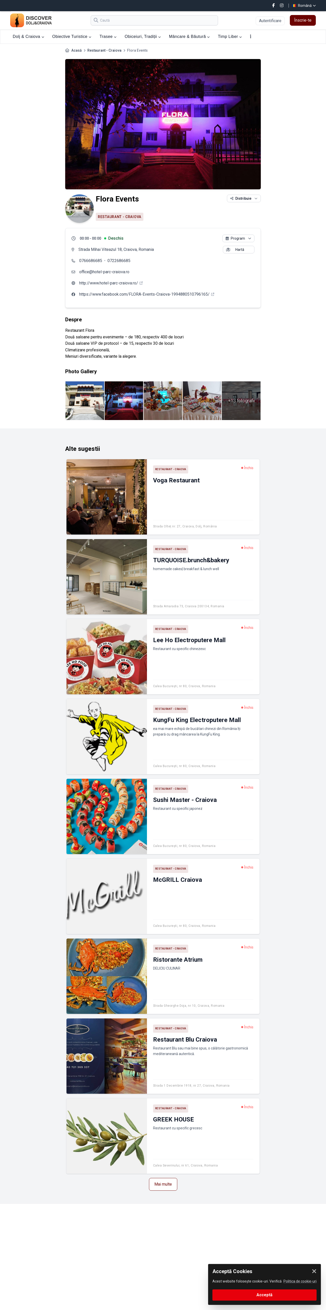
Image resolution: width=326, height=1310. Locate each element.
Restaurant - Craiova (104, 50)
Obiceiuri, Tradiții (143, 36)
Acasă (76, 50)
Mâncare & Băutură (189, 36)
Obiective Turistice (71, 36)
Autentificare (270, 20)
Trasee (108, 36)
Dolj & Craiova (28, 36)
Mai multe (163, 1184)
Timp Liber (230, 36)
